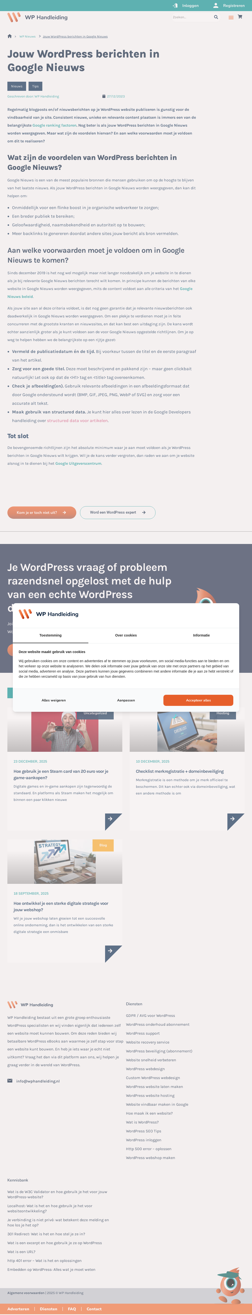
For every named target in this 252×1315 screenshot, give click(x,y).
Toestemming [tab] (50, 635)
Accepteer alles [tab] (198, 700)
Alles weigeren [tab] (54, 700)
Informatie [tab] (201, 635)
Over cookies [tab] (126, 635)
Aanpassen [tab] (126, 700)
